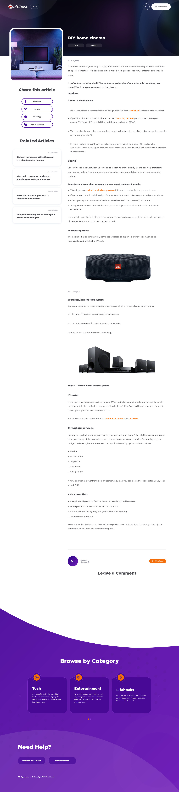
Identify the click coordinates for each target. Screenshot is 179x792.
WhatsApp (32, 116)
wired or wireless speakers (101, 190)
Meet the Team (157, 561)
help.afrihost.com (62, 760)
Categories (161, 7)
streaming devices (124, 118)
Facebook (32, 101)
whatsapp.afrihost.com (31, 760)
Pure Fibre (110, 419)
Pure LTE (121, 419)
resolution (133, 111)
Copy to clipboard (34, 124)
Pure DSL (133, 419)
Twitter (32, 109)
